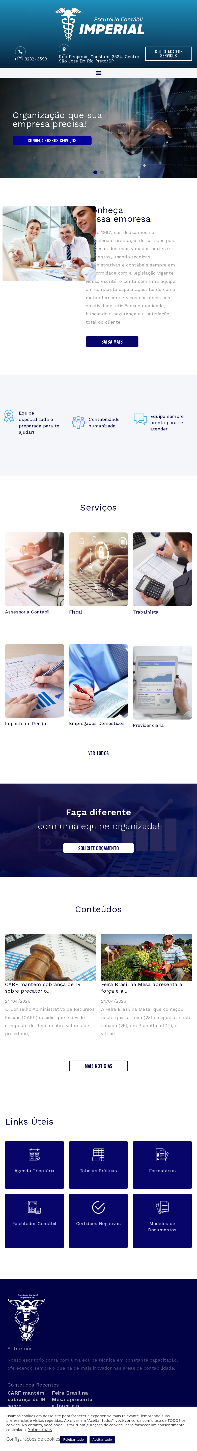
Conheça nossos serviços (52, 141)
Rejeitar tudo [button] (73, 1439)
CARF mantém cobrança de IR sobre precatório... (42, 987)
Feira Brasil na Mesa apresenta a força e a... (72, 1399)
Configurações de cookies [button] (33, 1439)
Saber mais (40, 1429)
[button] (168, 54)
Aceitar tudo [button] (102, 1439)
